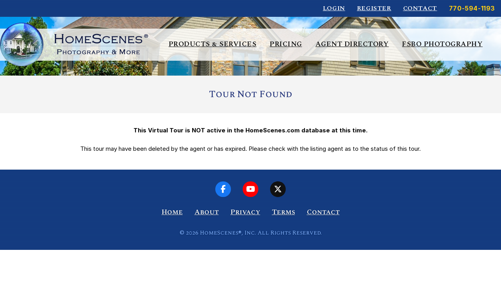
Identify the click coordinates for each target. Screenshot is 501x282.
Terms (283, 212)
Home (172, 212)
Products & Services (213, 44)
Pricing (286, 44)
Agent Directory (352, 44)
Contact (420, 8)
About (207, 212)
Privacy (245, 212)
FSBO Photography (442, 44)
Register (374, 8)
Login (334, 8)
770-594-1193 (472, 8)
